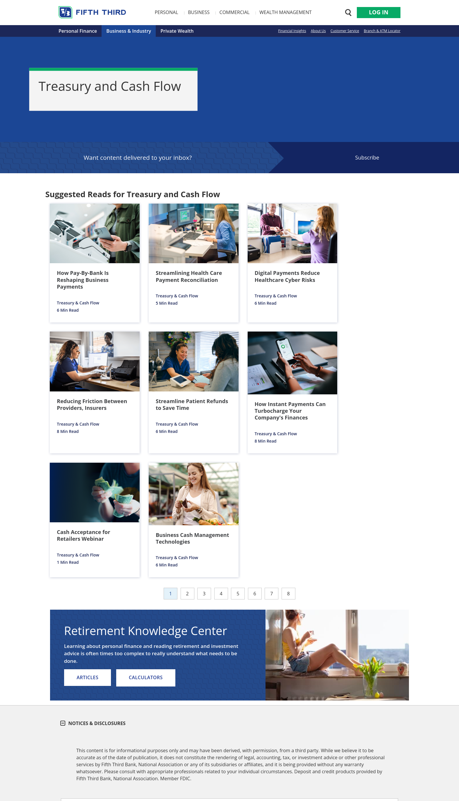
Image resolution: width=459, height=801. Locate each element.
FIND (369, 720)
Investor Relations (163, 747)
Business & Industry (128, 31)
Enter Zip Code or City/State (279, 710)
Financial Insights (292, 30)
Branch (297, 699)
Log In (378, 12)
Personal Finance (78, 31)
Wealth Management (285, 12)
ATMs (327, 699)
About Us (318, 30)
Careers (132, 747)
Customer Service (344, 30)
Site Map (270, 747)
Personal (166, 12)
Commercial (235, 12)
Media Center (200, 747)
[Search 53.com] (346, 12)
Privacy (248, 747)
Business (199, 12)
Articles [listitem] (87, 544)
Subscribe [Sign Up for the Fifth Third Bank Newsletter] (367, 157)
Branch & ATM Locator (382, 30)
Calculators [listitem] (146, 544)
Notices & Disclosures (93, 589)
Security (227, 747)
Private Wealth (176, 31)
